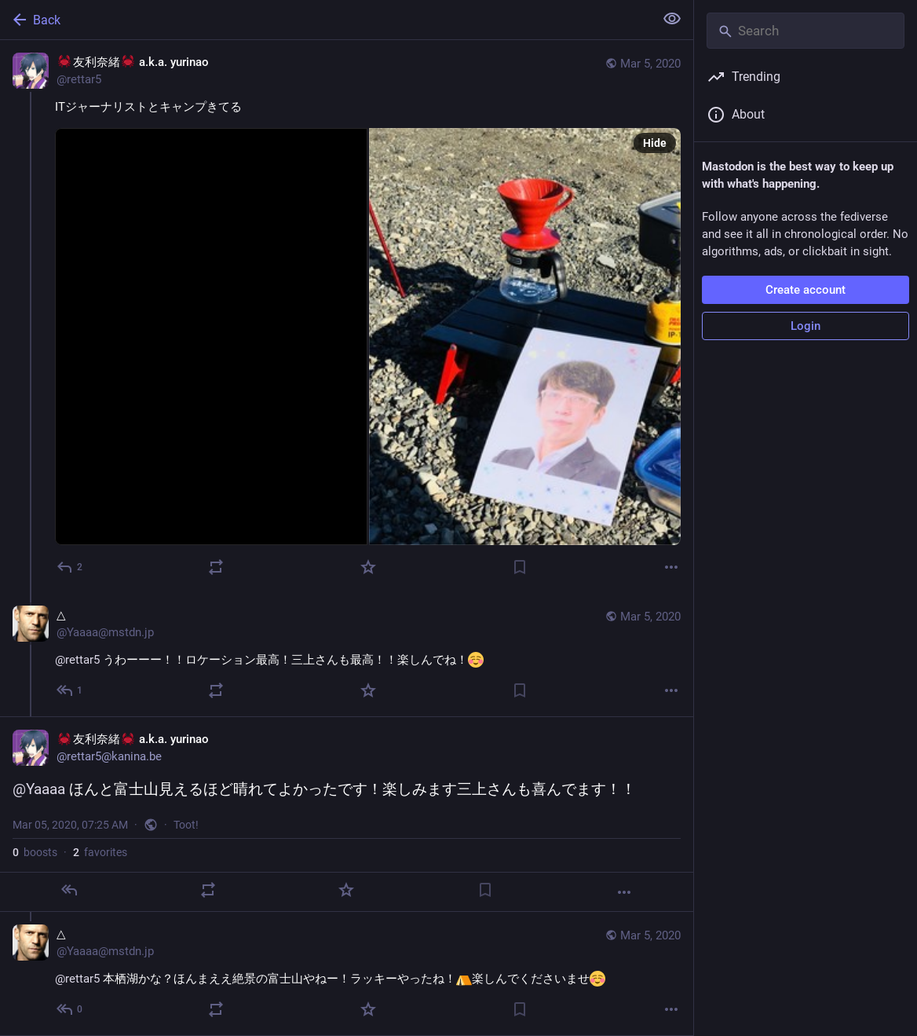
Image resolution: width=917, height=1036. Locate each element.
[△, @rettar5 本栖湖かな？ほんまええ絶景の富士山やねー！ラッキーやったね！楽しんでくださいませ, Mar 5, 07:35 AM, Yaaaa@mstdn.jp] (346, 973)
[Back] (325, 19)
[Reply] (70, 567)
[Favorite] (368, 567)
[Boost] (215, 567)
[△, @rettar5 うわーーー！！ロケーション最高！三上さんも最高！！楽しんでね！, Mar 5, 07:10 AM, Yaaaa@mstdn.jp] (346, 654)
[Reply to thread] (70, 690)
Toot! (186, 824)
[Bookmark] (519, 567)
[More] (671, 567)
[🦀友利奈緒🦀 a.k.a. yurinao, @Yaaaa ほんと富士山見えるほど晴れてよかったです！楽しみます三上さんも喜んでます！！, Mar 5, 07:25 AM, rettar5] (346, 814)
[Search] (805, 31)
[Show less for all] (672, 19)
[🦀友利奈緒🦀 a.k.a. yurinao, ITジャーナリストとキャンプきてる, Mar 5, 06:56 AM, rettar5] (346, 316)
